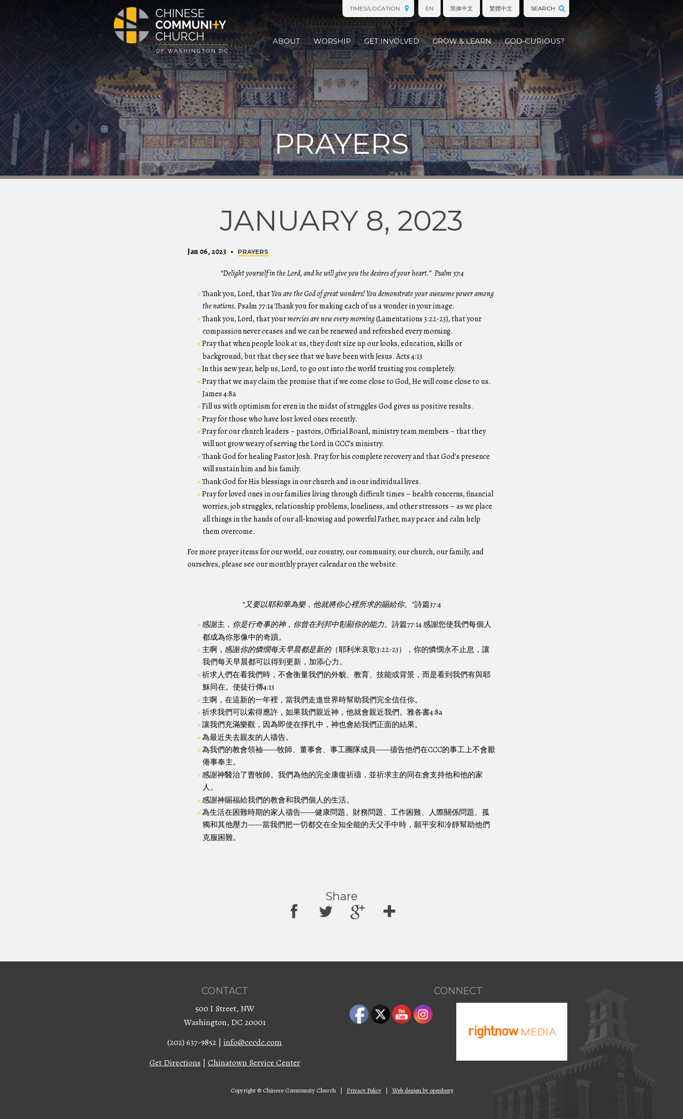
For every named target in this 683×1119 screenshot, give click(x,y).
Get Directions (175, 1062)
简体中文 (461, 8)
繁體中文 (500, 8)
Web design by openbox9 (422, 1090)
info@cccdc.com (252, 1042)
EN (429, 8)
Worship (332, 41)
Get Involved (391, 41)
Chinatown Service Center (254, 1062)
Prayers (253, 251)
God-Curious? (534, 41)
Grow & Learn (462, 41)
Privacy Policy (364, 1090)
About (286, 41)
